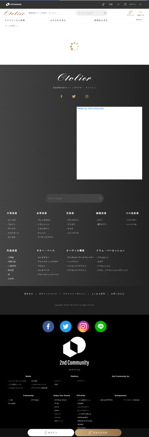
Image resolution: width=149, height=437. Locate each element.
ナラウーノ (81, 381)
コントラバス (73, 233)
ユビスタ (57, 417)
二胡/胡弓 (11, 266)
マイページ (74, 370)
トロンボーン (43, 228)
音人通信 (34, 381)
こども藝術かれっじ (84, 400)
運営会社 (28, 294)
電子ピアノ (102, 224)
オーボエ (11, 237)
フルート (11, 224)
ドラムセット (103, 257)
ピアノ (100, 220)
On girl (57, 403)
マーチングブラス (45, 237)
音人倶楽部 (12, 403)
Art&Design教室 (83, 417)
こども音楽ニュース (14, 384)
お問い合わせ (118, 294)
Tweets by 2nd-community (90, 108)
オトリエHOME (10, 26)
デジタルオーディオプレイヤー (80, 257)
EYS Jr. (57, 407)
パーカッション (104, 266)
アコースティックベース (48, 274)
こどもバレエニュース (38, 384)
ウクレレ (41, 266)
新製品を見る (101, 20)
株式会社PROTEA (106, 400)
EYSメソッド (59, 421)
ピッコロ (11, 220)
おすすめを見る (58, 20)
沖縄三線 (11, 261)
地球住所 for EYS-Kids (85, 421)
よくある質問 (98, 294)
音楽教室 (80, 403)
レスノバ (57, 381)
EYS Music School (60, 400)
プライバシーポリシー (74, 294)
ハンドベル (132, 224)
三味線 (10, 257)
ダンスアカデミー (83, 410)
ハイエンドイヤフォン (77, 266)
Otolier (57, 410)
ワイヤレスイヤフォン (77, 270)
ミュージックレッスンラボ (17, 381)
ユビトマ (57, 414)
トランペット (43, 224)
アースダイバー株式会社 (132, 400)
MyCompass (82, 428)
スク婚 (10, 400)
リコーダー (132, 220)
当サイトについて (48, 294)
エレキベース (43, 270)
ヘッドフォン (73, 261)
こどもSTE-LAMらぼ (84, 414)
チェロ (70, 228)
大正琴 (10, 279)
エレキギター (43, 257)
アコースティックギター (48, 261)
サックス (11, 228)
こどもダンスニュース (15, 388)
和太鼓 (10, 270)
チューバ (41, 233)
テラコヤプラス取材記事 (39, 388)
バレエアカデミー (83, 407)
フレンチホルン (44, 220)
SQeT (56, 384)
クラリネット (13, 233)
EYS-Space (35, 400)
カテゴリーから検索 (15, 20)
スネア (100, 261)
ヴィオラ (71, 224)
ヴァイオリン (73, 220)
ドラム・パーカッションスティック (112, 270)
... (17, 26)
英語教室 (80, 424)
